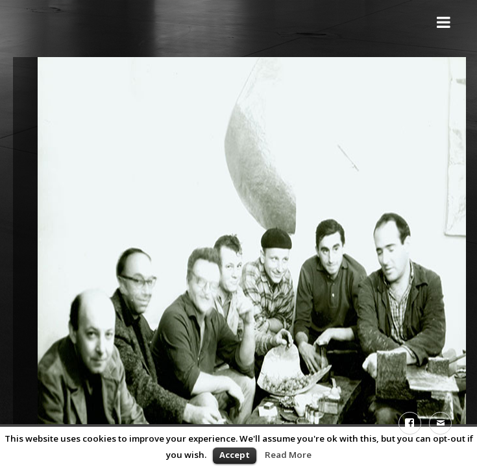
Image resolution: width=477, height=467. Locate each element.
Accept (234, 455)
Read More (288, 455)
